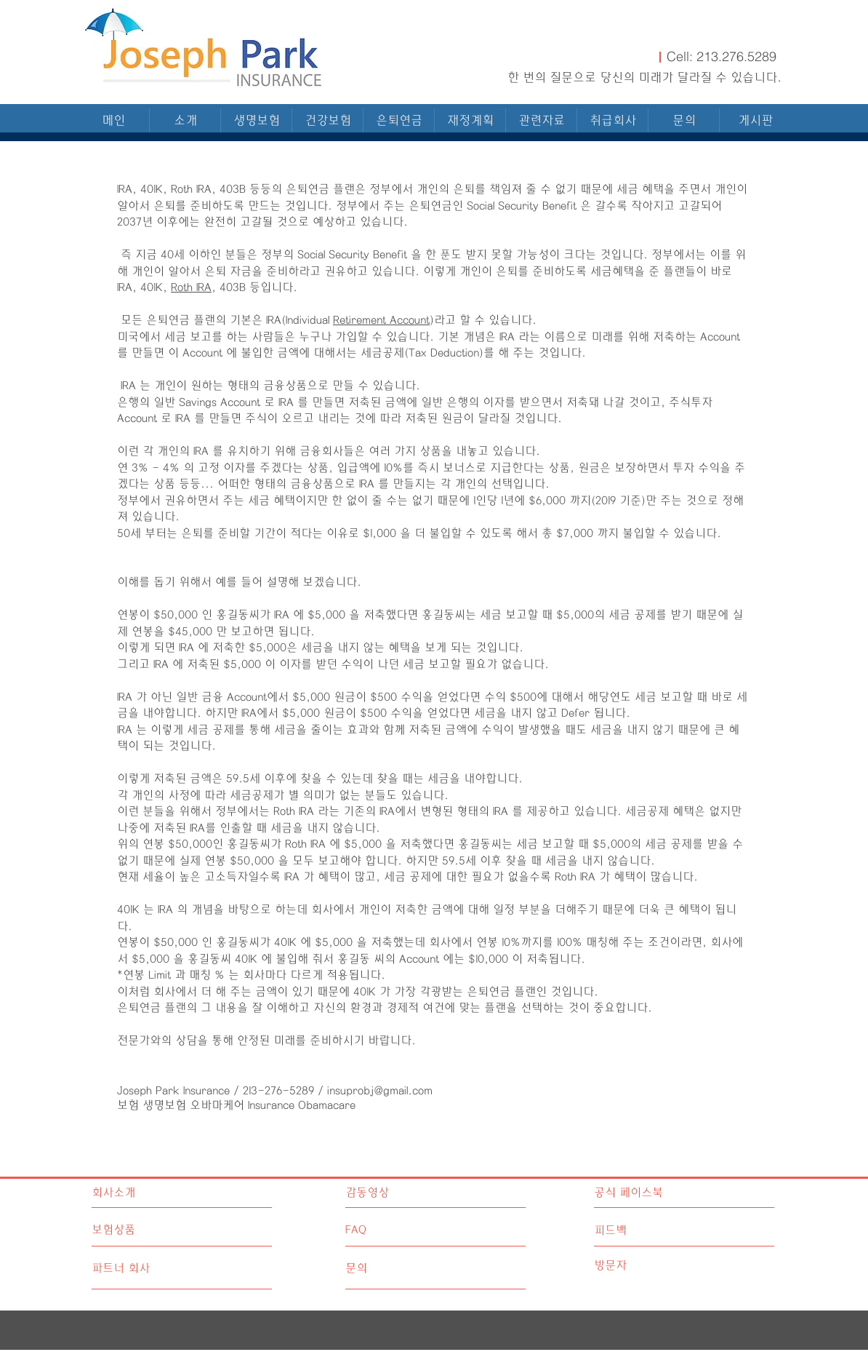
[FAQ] (387, 1230)
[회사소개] (154, 1193)
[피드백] (659, 1230)
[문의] (400, 1268)
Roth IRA (191, 287)
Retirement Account (381, 320)
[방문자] (659, 1265)
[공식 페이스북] (659, 1193)
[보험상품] (146, 1230)
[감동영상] (409, 1193)
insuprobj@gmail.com (380, 1091)
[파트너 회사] (146, 1268)
